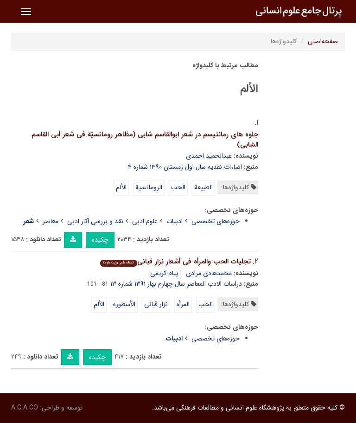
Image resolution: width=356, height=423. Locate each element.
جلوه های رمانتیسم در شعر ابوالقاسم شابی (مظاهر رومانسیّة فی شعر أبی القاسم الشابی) (145, 140)
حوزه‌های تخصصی (215, 221)
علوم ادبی (145, 221)
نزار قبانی (156, 304)
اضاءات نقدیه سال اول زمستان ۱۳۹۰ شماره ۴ (185, 167)
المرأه (183, 304)
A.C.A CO (24, 408)
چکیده (100, 240)
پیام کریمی (164, 273)
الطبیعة (203, 187)
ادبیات (174, 221)
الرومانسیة (148, 187)
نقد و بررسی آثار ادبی (95, 221)
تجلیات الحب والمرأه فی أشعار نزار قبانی (175, 261)
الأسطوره (124, 304)
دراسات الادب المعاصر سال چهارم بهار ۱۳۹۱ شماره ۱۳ (176, 284)
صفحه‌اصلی (323, 41)
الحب (178, 187)
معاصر (50, 221)
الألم (121, 187)
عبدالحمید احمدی (209, 156)
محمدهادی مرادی (209, 273)
